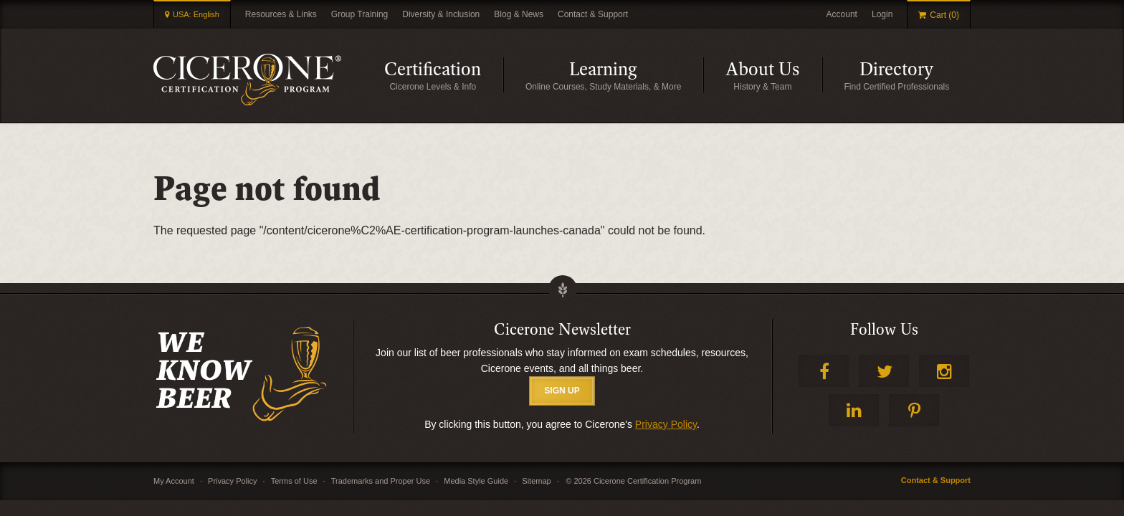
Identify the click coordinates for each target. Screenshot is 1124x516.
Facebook (824, 371)
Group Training (359, 14)
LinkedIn (854, 410)
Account (842, 14)
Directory (896, 69)
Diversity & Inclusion (441, 14)
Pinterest (914, 410)
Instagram (944, 371)
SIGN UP (561, 391)
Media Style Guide (476, 481)
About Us (762, 69)
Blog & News (518, 14)
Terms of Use (294, 481)
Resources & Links (281, 14)
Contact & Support (593, 14)
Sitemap (536, 481)
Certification (432, 69)
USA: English (196, 14)
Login (882, 14)
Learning (603, 69)
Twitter (884, 371)
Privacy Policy (666, 424)
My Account (173, 481)
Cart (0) (944, 15)
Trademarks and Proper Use (380, 481)
